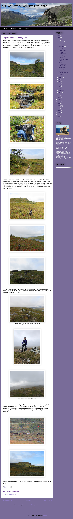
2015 (58, 106)
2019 (58, 97)
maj (60, 83)
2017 (58, 101)
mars (60, 88)
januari (60, 92)
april (60, 86)
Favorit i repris (61, 50)
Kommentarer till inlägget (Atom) (31, 505)
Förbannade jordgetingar (62, 53)
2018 (58, 99)
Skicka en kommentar (10, 494)
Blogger (45, 515)
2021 (58, 40)
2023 (58, 35)
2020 (58, 95)
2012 (58, 112)
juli (60, 79)
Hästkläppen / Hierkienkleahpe (63, 71)
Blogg (6, 28)
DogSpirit (13, 28)
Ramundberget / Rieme (62, 56)
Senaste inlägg (7, 500)
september (61, 46)
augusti (61, 77)
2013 (58, 110)
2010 (58, 116)
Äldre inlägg (48, 500)
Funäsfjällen (61, 74)
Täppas (27, 28)
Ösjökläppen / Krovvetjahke (62, 68)
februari (61, 90)
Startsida (28, 500)
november (61, 41)
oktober (61, 44)
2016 (58, 103)
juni (60, 81)
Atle (20, 28)
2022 (58, 37)
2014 (58, 108)
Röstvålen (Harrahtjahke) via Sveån (62, 64)
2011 (58, 114)
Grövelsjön (61, 48)
